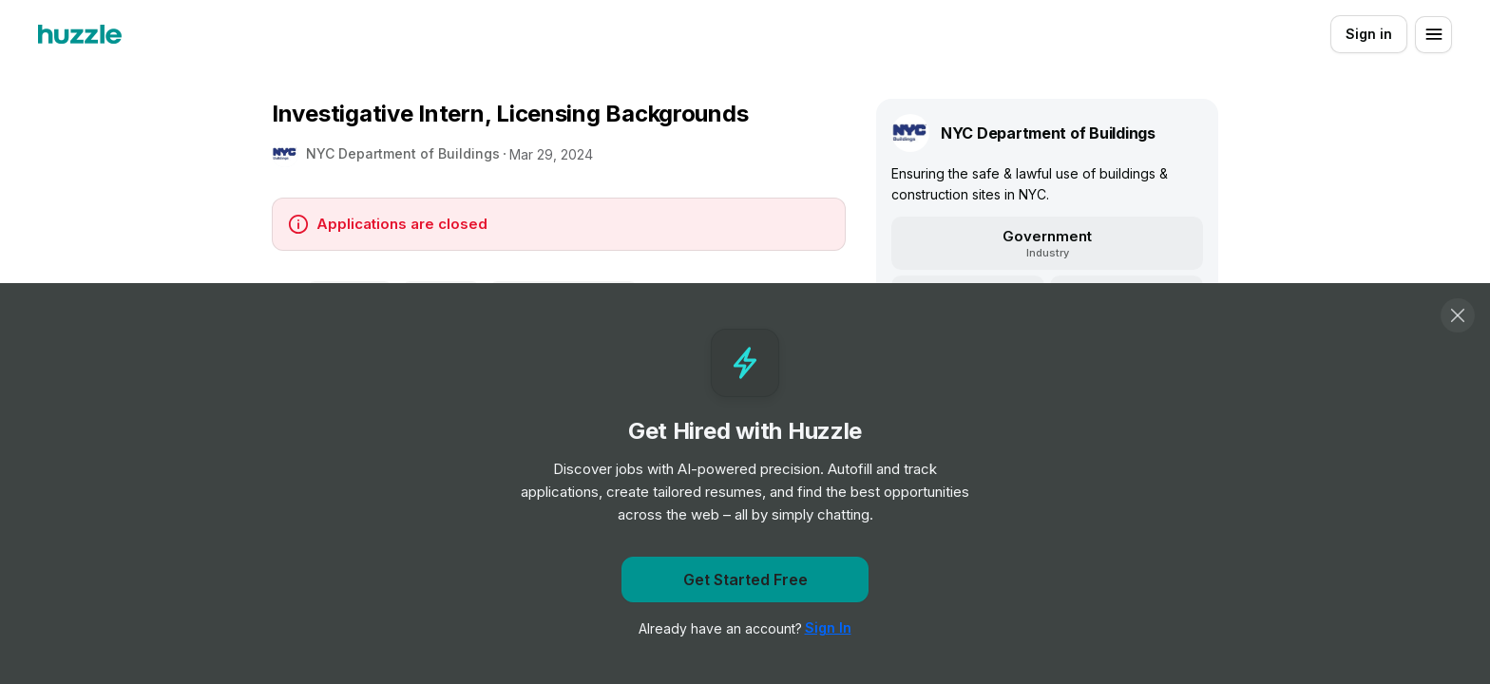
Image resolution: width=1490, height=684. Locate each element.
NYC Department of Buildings (403, 153)
